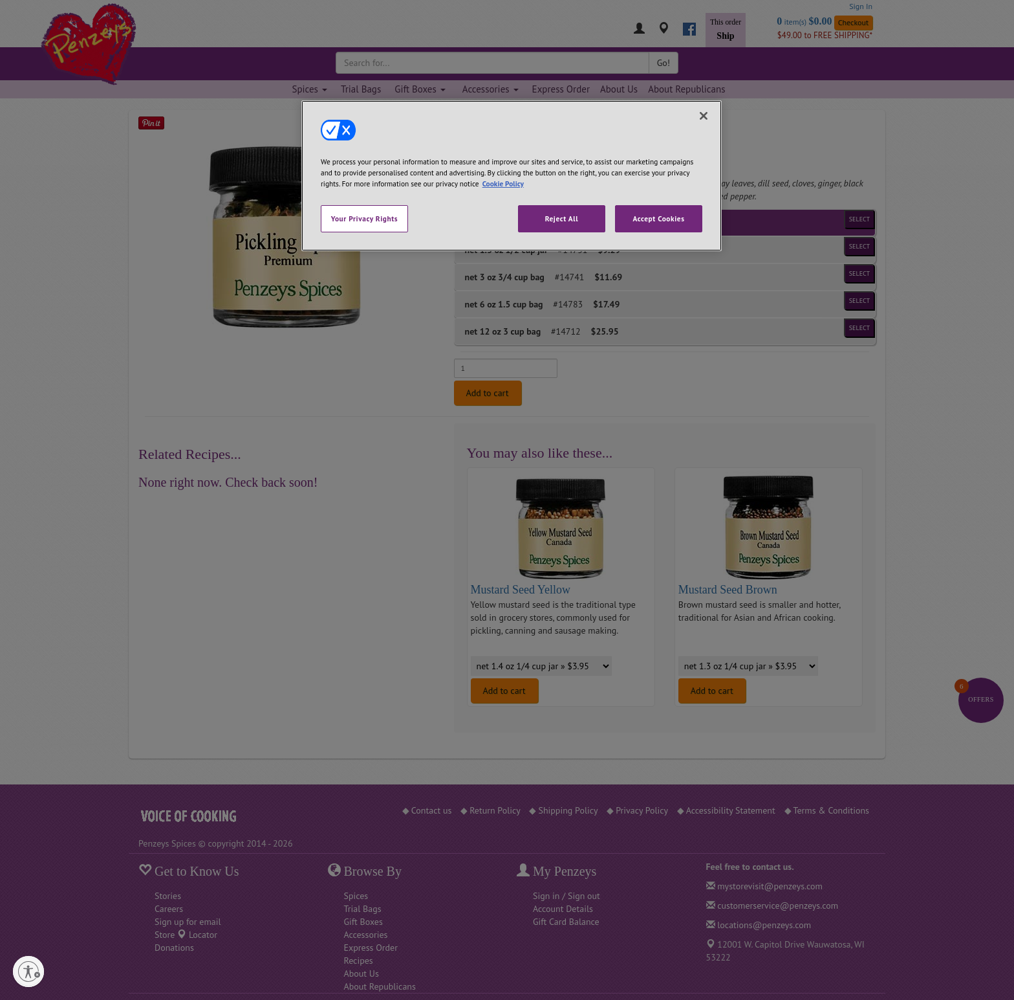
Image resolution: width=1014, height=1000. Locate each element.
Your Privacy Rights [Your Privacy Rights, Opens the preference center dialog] (364, 218)
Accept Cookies (658, 218)
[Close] (703, 116)
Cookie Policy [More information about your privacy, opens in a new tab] (503, 183)
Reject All (561, 218)
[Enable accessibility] (75, 971)
